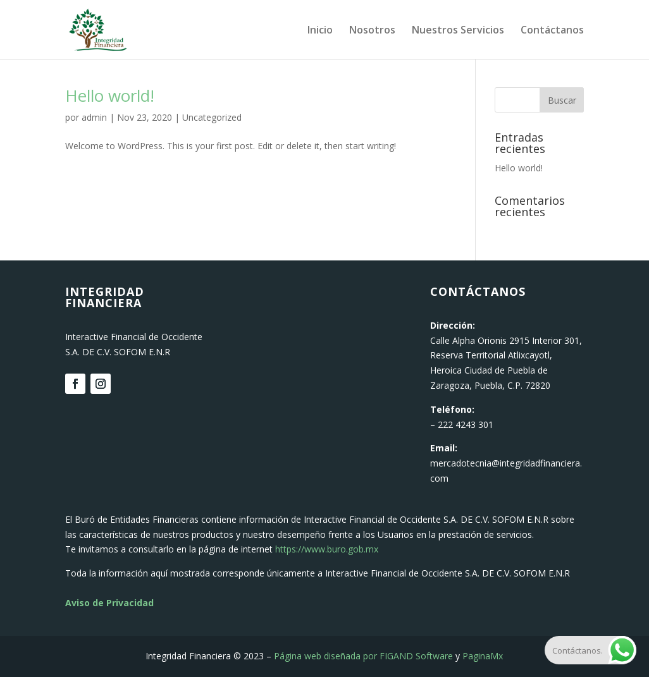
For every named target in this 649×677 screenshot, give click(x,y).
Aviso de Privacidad (109, 603)
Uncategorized (212, 117)
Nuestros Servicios (458, 31)
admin (94, 117)
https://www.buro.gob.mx (326, 549)
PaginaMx (482, 656)
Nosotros (372, 31)
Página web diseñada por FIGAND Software (363, 656)
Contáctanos (552, 31)
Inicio (320, 31)
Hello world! (109, 95)
